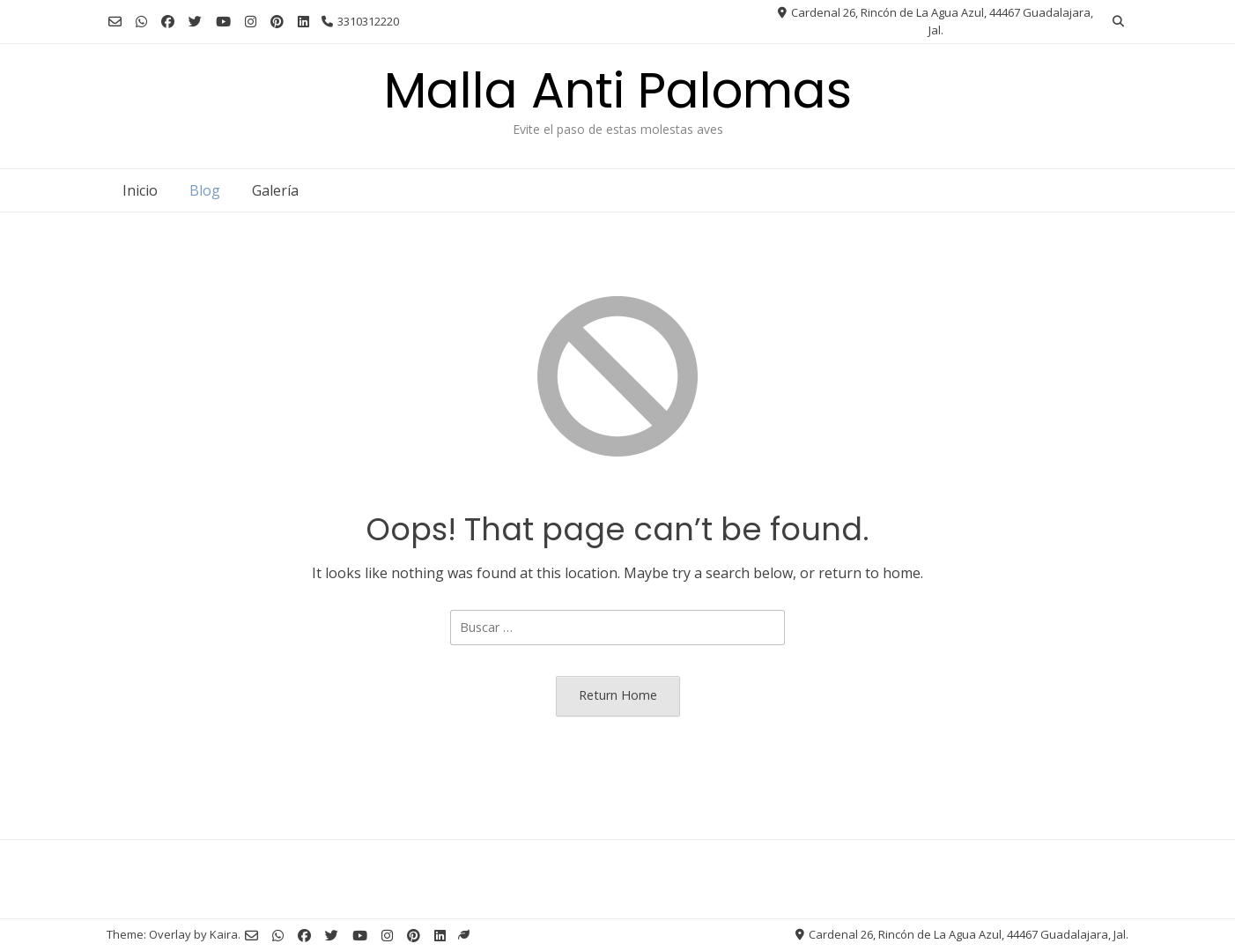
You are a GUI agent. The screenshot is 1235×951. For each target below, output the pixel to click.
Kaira (224, 934)
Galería (275, 190)
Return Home (618, 695)
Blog (204, 190)
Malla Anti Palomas (618, 90)
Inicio (140, 190)
